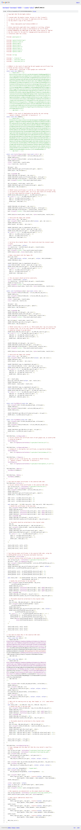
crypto (26, 7)
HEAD (19, 7)
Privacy (13, 827)
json (78, 827)
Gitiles (9, 827)
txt (74, 827)
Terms (17, 827)
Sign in (77, 2)
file (34, 11)
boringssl (6, 7)
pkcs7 (32, 7)
